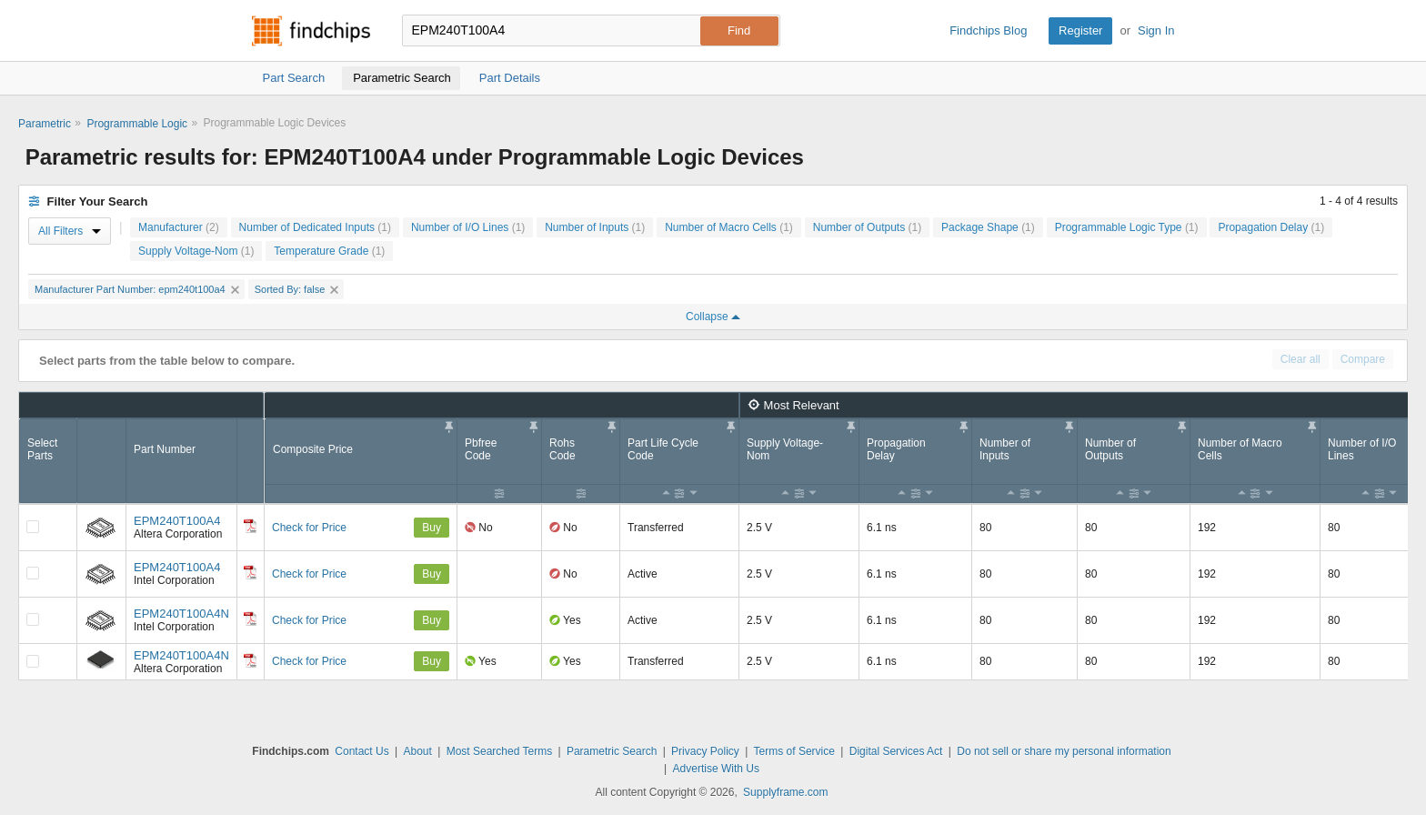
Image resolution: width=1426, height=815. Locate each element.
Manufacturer (178, 227)
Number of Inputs (595, 227)
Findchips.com (311, 30)
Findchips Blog (988, 30)
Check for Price (309, 527)
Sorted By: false (297, 289)
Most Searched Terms (500, 751)
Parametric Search (612, 751)
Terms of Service (794, 751)
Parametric (44, 123)
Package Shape (988, 227)
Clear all (1300, 359)
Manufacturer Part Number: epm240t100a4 (137, 289)
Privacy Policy (705, 751)
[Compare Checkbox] (32, 526)
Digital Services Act (896, 751)
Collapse (713, 316)
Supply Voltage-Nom (196, 251)
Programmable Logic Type (1127, 227)
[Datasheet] (250, 525)
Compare (1363, 359)
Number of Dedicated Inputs (315, 227)
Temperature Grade (329, 251)
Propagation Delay (1271, 227)
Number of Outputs (867, 227)
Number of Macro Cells (729, 227)
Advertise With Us (716, 768)
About (417, 751)
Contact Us (361, 751)
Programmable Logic (136, 123)
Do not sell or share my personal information (1063, 751)
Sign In (1156, 30)
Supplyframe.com (785, 792)
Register (1080, 30)
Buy (431, 527)
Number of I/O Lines (468, 227)
